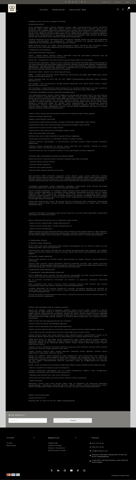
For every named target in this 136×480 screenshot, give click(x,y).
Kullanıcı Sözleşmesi (56, 448)
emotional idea (77, 10)
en (128, 2)
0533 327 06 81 (98, 447)
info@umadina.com (100, 451)
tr (125, 2)
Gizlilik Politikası (55, 445)
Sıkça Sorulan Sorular (57, 450)
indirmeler (106, 2)
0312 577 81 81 (98, 443)
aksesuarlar (58, 10)
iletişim (117, 2)
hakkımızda (94, 2)
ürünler (44, 10)
